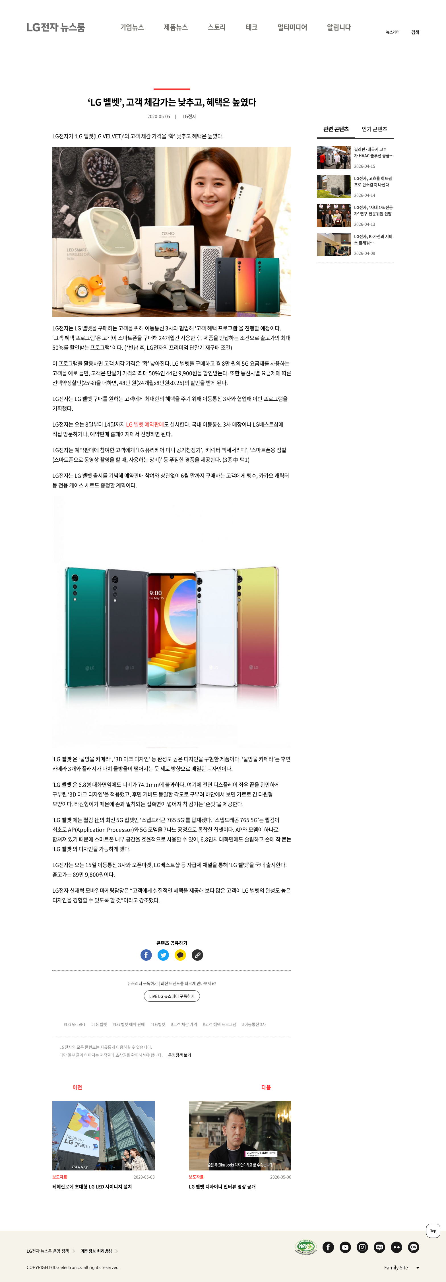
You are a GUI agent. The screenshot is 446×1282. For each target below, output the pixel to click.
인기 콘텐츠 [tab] (374, 129)
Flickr (396, 1247)
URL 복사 (197, 955)
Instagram (362, 1247)
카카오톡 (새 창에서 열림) (180, 955)
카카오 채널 (413, 1247)
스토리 (217, 27)
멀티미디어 (292, 27)
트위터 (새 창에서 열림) (163, 955)
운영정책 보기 (179, 1055)
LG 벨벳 (100, 1024)
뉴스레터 (393, 32)
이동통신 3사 (255, 1024)
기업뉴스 (132, 27)
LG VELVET (76, 1024)
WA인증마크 (306, 1247)
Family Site (401, 1267)
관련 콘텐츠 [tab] (339, 129)
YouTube (345, 1247)
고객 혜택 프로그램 (220, 1024)
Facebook (328, 1247)
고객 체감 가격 (185, 1024)
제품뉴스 (176, 27)
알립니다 (339, 27)
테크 (251, 27)
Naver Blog (379, 1247)
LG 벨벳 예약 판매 (130, 1024)
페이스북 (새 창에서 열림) (146, 955)
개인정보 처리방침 (96, 1251)
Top (433, 1231)
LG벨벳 (159, 1024)
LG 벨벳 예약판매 (145, 424)
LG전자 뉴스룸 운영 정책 (48, 1251)
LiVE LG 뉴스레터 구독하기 (172, 996)
